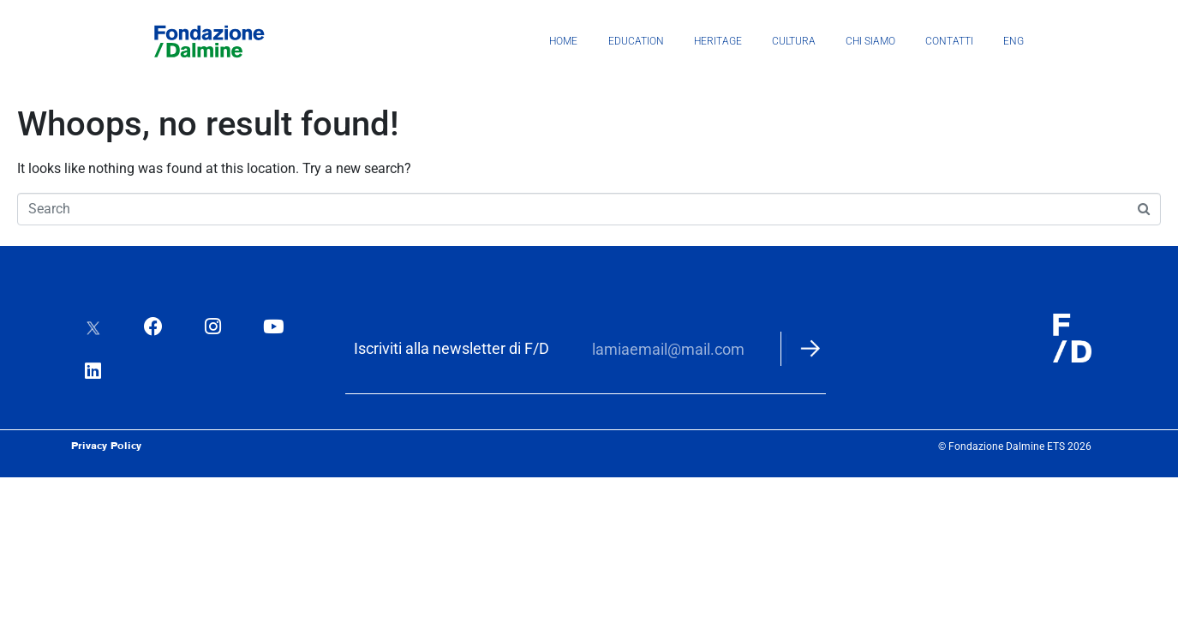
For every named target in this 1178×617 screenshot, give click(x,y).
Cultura (794, 41)
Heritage (718, 41)
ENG (1013, 41)
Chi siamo (870, 41)
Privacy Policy (106, 439)
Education (636, 41)
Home (563, 41)
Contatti (949, 41)
